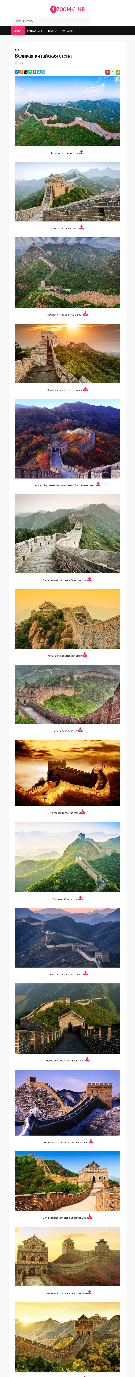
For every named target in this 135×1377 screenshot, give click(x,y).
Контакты (67, 30)
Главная (18, 30)
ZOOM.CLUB (67, 9)
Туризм (18, 50)
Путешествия (34, 30)
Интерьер (52, 30)
